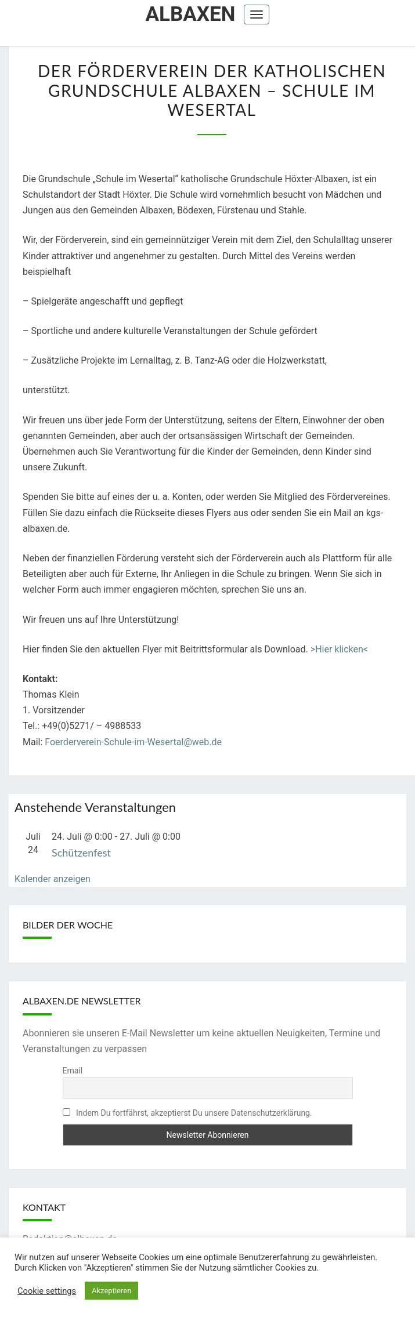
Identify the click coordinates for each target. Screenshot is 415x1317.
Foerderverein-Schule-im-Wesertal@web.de (133, 742)
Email (73, 1070)
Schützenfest (81, 852)
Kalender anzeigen (53, 878)
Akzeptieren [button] (111, 1290)
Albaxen (191, 14)
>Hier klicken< (339, 649)
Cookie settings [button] (46, 1291)
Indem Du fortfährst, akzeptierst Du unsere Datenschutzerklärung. (187, 1113)
